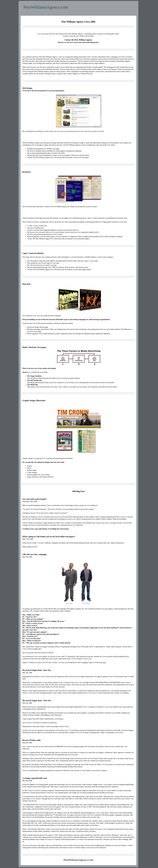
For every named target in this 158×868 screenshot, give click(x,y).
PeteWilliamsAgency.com (46, 7)
